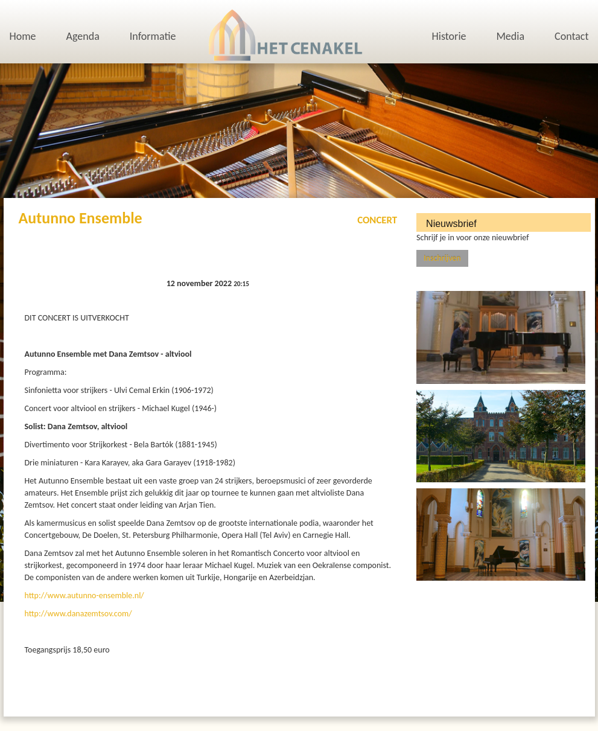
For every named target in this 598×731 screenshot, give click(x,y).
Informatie (153, 36)
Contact (571, 36)
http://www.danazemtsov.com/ (78, 613)
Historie (449, 36)
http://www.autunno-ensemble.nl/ (84, 595)
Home (23, 36)
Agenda (83, 36)
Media (510, 36)
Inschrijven (442, 258)
